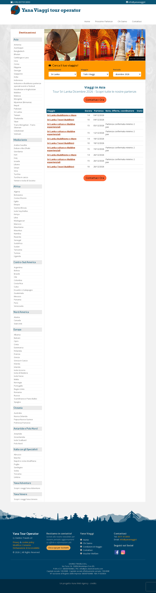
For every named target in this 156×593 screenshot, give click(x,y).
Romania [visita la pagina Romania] (18, 392)
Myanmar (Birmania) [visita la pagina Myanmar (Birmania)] (22, 102)
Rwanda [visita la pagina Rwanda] (17, 237)
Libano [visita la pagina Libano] (17, 164)
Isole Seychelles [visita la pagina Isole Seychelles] (21, 211)
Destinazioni (55, 69)
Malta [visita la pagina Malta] (16, 379)
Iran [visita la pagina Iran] (15, 154)
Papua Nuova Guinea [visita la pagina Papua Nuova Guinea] (23, 419)
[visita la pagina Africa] (27, 186)
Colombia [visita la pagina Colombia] (18, 280)
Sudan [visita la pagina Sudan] (17, 246)
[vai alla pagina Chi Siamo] (122, 21)
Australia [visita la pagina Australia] (18, 413)
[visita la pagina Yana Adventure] (27, 483)
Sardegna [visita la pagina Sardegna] (18, 467)
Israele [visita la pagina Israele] (17, 161)
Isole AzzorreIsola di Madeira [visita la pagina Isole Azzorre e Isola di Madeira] (21, 371)
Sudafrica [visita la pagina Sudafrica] (18, 243)
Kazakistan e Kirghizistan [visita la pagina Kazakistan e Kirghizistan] (25, 89)
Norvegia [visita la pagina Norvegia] (18, 382)
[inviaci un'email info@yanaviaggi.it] (135, 2)
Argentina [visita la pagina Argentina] (18, 267)
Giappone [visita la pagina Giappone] (18, 73)
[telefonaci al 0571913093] (20, 2)
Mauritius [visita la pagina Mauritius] (18, 230)
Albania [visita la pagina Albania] (17, 334)
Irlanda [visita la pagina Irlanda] (17, 363)
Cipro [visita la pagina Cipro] (16, 341)
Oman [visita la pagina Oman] (16, 167)
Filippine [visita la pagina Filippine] (17, 67)
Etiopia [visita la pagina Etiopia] (17, 204)
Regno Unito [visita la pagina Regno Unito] (19, 389)
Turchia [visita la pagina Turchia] (17, 174)
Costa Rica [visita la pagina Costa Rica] (18, 283)
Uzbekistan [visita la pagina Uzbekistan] (19, 130)
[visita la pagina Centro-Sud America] (27, 262)
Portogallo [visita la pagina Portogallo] (18, 385)
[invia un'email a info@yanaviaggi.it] (128, 539)
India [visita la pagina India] (16, 77)
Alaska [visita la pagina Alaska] (17, 317)
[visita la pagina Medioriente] (27, 140)
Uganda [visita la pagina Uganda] (17, 256)
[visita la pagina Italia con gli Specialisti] (27, 449)
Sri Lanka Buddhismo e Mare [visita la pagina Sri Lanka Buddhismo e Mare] (61, 115)
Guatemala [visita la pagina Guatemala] (19, 293)
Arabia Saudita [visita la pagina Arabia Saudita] (20, 145)
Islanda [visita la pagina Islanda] (17, 367)
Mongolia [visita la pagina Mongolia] (18, 99)
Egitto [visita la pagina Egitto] (16, 201)
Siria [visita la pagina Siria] (16, 171)
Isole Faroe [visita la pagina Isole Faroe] (19, 376)
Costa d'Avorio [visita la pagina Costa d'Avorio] (20, 198)
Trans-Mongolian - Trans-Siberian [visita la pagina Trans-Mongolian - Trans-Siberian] (25, 126)
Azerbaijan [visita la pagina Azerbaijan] (18, 48)
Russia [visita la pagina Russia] (17, 395)
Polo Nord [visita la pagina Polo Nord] (18, 443)
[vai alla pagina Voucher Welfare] (90, 553)
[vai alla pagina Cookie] (28, 542)
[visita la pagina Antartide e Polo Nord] (27, 429)
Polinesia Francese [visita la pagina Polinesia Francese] (22, 422)
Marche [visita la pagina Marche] (17, 458)
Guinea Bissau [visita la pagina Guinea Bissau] (20, 207)
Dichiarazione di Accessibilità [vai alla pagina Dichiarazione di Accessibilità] (26, 548)
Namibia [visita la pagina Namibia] (17, 233)
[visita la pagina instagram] (123, 551)
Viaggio (84, 69)
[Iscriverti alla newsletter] (58, 547)
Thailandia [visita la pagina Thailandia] (18, 118)
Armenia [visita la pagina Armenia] (17, 44)
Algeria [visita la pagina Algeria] (17, 191)
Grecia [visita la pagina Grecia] (17, 357)
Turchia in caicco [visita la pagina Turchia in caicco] (21, 177)
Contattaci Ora (95, 99)
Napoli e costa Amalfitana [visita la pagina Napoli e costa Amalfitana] (25, 461)
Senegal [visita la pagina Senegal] (17, 240)
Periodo (117, 69)
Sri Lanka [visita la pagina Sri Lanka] (18, 112)
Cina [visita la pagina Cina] (16, 61)
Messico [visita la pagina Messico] (17, 296)
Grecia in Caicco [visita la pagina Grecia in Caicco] (21, 360)
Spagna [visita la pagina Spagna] (17, 402)
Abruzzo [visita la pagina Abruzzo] (17, 454)
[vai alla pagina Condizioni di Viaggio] (92, 546)
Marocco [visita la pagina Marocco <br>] (17, 224)
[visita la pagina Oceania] (27, 408)
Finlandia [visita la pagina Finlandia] (18, 351)
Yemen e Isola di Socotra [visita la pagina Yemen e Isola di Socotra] (24, 180)
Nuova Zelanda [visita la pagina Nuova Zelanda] (20, 416)
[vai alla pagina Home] (46, 9)
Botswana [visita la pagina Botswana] (18, 195)
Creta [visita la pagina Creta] (16, 344)
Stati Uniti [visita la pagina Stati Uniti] (18, 323)
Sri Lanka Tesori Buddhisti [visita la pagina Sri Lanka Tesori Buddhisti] (60, 119)
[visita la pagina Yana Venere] (27, 494)
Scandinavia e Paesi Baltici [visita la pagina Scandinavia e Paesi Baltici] (25, 398)
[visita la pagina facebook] (117, 551)
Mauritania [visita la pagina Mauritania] (18, 227)
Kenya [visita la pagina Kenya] (17, 214)
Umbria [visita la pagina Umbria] (17, 477)
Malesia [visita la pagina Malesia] (17, 96)
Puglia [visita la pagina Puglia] (16, 464)
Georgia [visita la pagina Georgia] (17, 70)
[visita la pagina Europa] (27, 330)
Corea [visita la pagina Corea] (16, 64)
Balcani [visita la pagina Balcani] (17, 338)
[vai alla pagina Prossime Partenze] (104, 21)
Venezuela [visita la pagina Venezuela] (18, 306)
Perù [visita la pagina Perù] (16, 303)
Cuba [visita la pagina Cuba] (16, 286)
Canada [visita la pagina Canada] (17, 320)
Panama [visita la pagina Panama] (17, 299)
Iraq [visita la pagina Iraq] (15, 158)
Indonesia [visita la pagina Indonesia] (18, 80)
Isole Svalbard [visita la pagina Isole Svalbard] (20, 440)
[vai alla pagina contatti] (88, 550)
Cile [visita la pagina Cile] (15, 277)
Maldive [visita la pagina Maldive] (17, 92)
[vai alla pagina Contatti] (137, 21)
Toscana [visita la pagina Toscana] (17, 474)
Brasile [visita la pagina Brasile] (17, 274)
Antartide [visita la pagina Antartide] (18, 433)
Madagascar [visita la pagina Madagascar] (19, 220)
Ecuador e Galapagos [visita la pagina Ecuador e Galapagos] (23, 290)
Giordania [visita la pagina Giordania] (18, 151)
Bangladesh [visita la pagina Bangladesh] (19, 51)
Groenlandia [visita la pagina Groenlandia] (19, 437)
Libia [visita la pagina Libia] (16, 217)
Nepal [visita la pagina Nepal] (16, 105)
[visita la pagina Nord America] (27, 312)
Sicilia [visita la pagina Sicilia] (16, 470)
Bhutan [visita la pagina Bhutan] (17, 54)
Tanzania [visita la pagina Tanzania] (18, 249)
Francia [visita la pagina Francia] (17, 354)
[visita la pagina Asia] (27, 40)
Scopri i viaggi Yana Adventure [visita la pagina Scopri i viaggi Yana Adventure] (27, 488)
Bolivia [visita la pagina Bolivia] (17, 270)
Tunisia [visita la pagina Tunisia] (17, 253)
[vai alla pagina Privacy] (16, 542)
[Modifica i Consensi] (22, 545)
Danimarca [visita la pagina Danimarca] (18, 347)
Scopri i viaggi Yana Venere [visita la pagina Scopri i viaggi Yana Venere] (25, 499)
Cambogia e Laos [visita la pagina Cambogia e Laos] (21, 57)
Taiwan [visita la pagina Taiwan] (17, 115)
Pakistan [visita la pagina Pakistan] (18, 108)
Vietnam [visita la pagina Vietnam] (17, 134)
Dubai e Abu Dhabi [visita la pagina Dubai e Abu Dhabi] (22, 148)
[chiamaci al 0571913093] (124, 536)
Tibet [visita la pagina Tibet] (16, 121)
